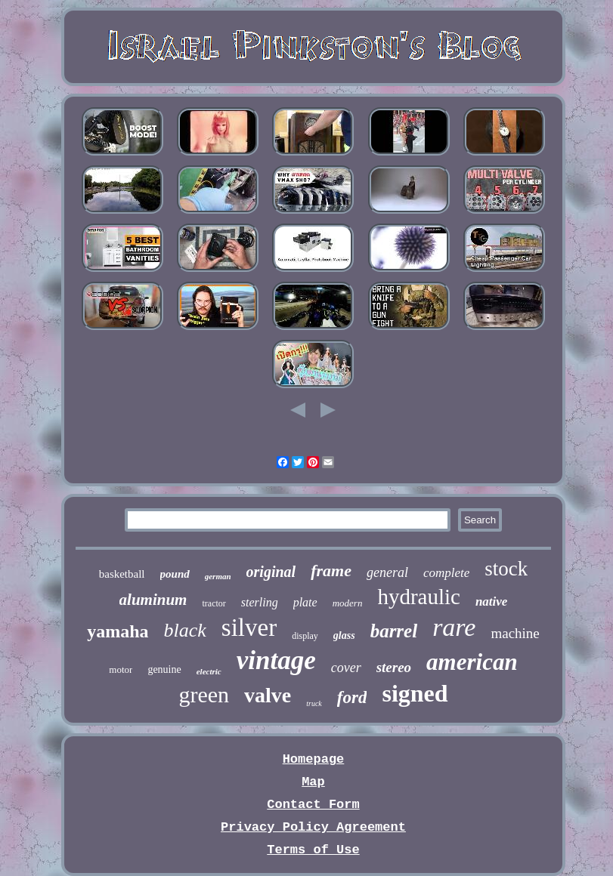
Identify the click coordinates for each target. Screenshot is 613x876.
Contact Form (313, 804)
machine (515, 633)
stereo (393, 667)
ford (352, 697)
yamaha (117, 631)
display (305, 636)
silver (249, 627)
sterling (259, 602)
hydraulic (418, 597)
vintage (276, 660)
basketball (122, 574)
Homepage (314, 759)
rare (453, 627)
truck (314, 703)
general (387, 572)
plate (305, 602)
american (472, 662)
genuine (164, 669)
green (203, 694)
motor (120, 669)
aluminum (153, 600)
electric (209, 671)
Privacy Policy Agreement (313, 827)
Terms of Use (313, 850)
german (218, 576)
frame (331, 570)
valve (267, 695)
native (491, 601)
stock (506, 568)
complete (446, 573)
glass (344, 635)
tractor (213, 603)
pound (175, 574)
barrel (394, 631)
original (271, 571)
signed (414, 693)
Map (313, 782)
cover (346, 667)
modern (348, 603)
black (185, 630)
